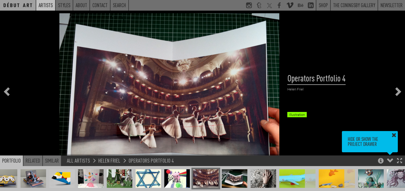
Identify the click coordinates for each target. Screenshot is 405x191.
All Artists (78, 160)
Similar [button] (52, 160)
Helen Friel (109, 160)
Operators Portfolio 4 (151, 160)
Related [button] (33, 160)
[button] (399, 161)
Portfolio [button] (11, 160)
